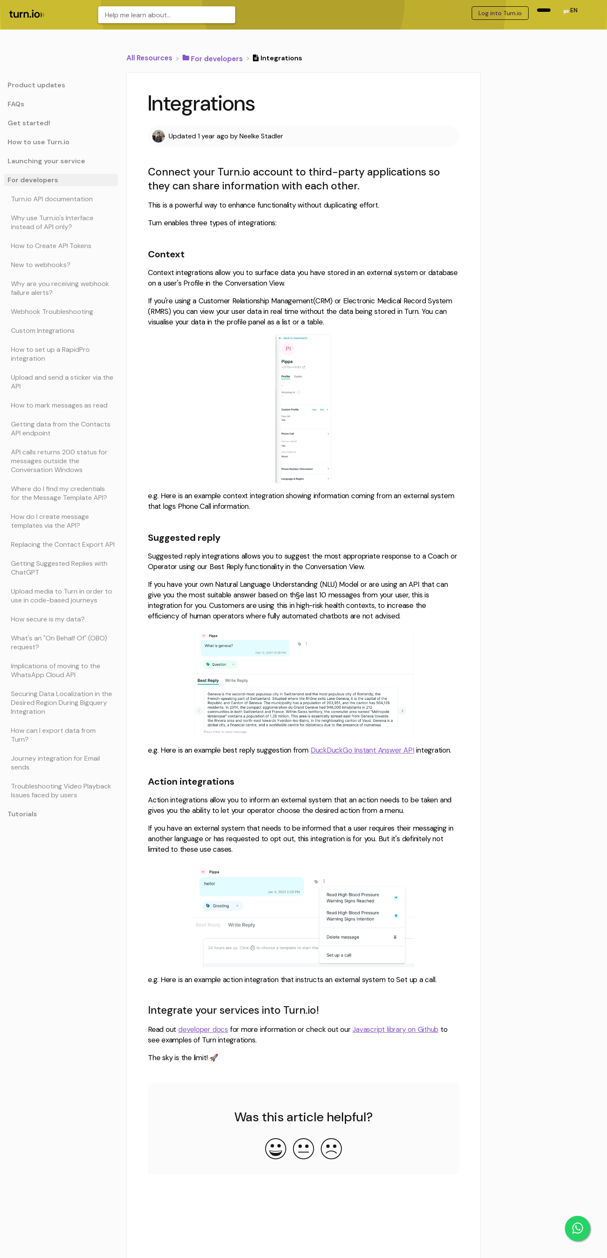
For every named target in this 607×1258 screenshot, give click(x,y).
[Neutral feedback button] (303, 1149)
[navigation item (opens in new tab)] (544, 10)
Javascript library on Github (395, 1029)
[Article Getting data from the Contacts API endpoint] (61, 428)
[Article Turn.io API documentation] (61, 199)
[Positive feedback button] (276, 1149)
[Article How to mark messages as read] (61, 405)
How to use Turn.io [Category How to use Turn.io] (39, 142)
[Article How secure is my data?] (61, 619)
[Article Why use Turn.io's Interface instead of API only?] (61, 222)
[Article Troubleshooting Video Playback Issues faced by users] (61, 790)
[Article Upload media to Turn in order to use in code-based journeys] (61, 595)
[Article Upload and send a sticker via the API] (61, 381)
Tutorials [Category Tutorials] (22, 814)
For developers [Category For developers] (33, 179)
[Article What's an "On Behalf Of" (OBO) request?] (61, 642)
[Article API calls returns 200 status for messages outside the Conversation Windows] (61, 461)
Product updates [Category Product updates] (36, 85)
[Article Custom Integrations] (61, 330)
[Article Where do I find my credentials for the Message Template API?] (61, 493)
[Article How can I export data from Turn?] (61, 734)
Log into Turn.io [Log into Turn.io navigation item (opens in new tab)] (500, 13)
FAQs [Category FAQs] (16, 104)
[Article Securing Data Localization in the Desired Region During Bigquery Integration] (61, 703)
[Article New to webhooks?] (61, 265)
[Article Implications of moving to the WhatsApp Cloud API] (61, 670)
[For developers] (213, 57)
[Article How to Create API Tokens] (61, 246)
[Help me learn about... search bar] (166, 14)
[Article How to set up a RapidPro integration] (61, 353)
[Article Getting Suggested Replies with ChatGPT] (61, 567)
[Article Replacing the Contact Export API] (61, 544)
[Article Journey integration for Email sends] (61, 762)
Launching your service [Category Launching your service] (46, 161)
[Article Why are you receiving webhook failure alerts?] (61, 288)
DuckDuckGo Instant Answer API (362, 750)
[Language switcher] (569, 12)
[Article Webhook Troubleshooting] (61, 311)
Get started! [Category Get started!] (29, 123)
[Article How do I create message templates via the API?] (61, 521)
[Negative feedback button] (331, 1149)
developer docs (203, 1029)
